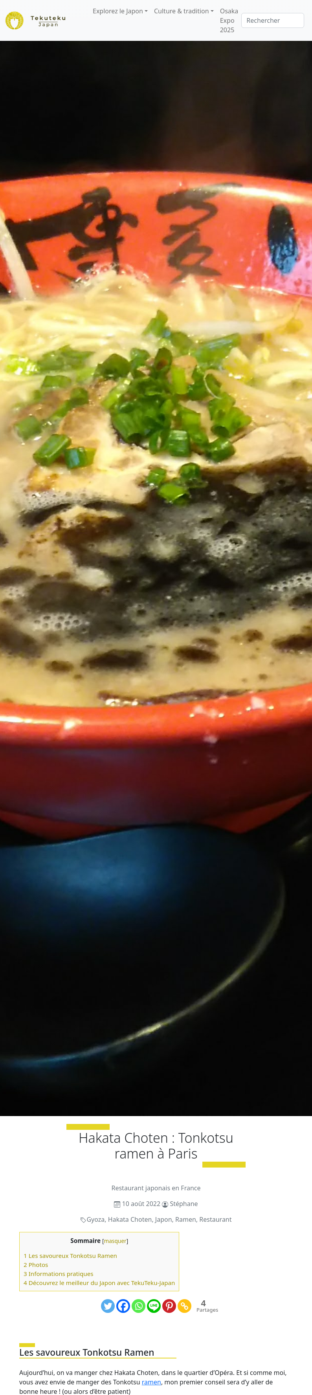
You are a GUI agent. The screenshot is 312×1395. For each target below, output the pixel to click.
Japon (163, 1219)
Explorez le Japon (118, 11)
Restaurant (215, 1219)
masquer (115, 1241)
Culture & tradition (181, 11)
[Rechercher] (272, 20)
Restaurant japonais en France (155, 1188)
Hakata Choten (130, 1219)
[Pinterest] (169, 1306)
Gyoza (95, 1219)
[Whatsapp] (138, 1306)
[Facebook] (123, 1306)
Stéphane (184, 1203)
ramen (151, 1382)
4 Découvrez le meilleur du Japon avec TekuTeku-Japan (99, 1283)
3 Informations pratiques (59, 1274)
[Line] (154, 1306)
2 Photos (36, 1265)
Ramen (185, 1219)
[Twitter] (108, 1306)
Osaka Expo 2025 (229, 20)
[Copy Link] (184, 1306)
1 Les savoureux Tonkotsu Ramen (70, 1255)
